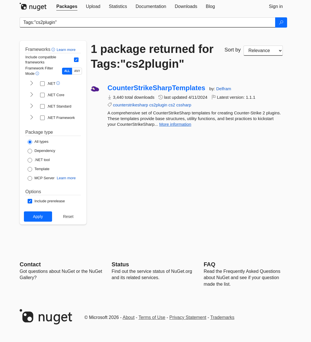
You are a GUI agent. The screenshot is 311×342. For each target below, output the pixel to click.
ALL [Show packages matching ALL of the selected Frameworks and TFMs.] (67, 71)
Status (120, 264)
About (129, 317)
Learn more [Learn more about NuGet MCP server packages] (66, 178)
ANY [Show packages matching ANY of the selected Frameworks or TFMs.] (77, 71)
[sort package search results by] (263, 51)
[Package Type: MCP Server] (41, 178)
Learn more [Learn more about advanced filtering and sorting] (66, 50)
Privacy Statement (187, 317)
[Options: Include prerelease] (46, 201)
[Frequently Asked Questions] (209, 264)
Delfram (223, 88)
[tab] (67, 6)
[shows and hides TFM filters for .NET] (31, 83)
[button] (54, 49)
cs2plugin (158, 104)
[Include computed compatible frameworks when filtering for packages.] (76, 59)
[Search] (281, 22)
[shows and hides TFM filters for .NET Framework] (31, 117)
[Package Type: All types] (38, 142)
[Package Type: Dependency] (41, 151)
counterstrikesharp (130, 104)
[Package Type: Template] (38, 169)
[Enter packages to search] (147, 22)
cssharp (183, 104)
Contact (30, 264)
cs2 (171, 104)
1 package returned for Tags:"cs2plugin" (152, 56)
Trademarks (222, 317)
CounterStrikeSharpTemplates (156, 88)
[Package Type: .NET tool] (38, 160)
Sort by (233, 50)
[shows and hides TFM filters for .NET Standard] (31, 106)
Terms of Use (152, 317)
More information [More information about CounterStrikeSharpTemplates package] (175, 124)
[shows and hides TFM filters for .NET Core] (31, 95)
